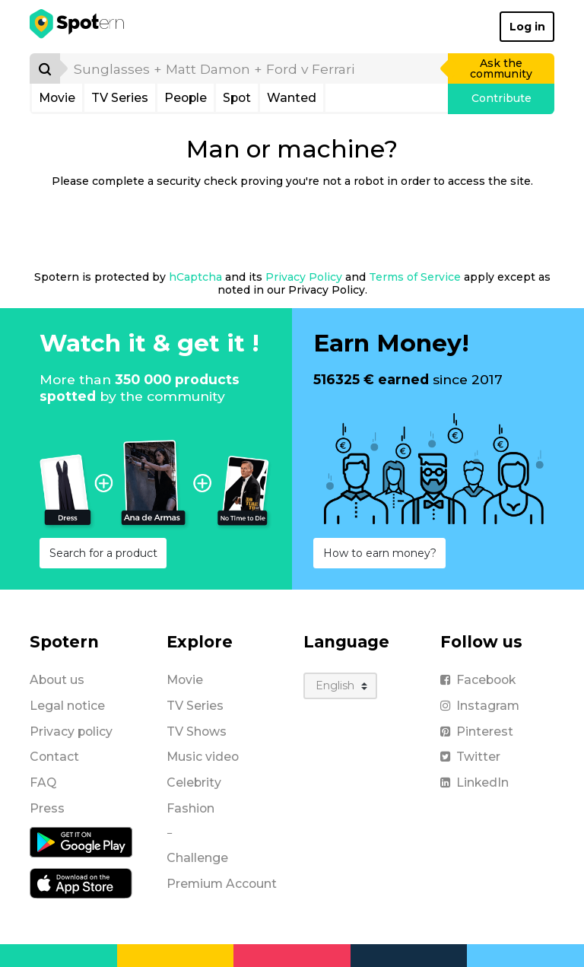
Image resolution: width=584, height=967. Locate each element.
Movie (57, 98)
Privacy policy (71, 731)
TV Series (119, 98)
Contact (54, 756)
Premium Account (222, 883)
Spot (237, 98)
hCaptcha (195, 277)
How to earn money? (379, 553)
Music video (203, 756)
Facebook (478, 680)
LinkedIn (474, 782)
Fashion (190, 808)
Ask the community (501, 68)
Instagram (479, 705)
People (185, 98)
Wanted (291, 98)
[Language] (340, 686)
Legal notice (67, 705)
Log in (527, 26)
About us (57, 680)
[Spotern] (78, 26)
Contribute (501, 98)
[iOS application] (81, 882)
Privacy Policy (303, 277)
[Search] (45, 68)
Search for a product (103, 553)
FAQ (43, 782)
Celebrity (194, 782)
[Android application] (81, 841)
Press (47, 808)
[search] (254, 68)
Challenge (197, 858)
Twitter (470, 756)
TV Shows (197, 731)
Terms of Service (415, 277)
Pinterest (476, 731)
